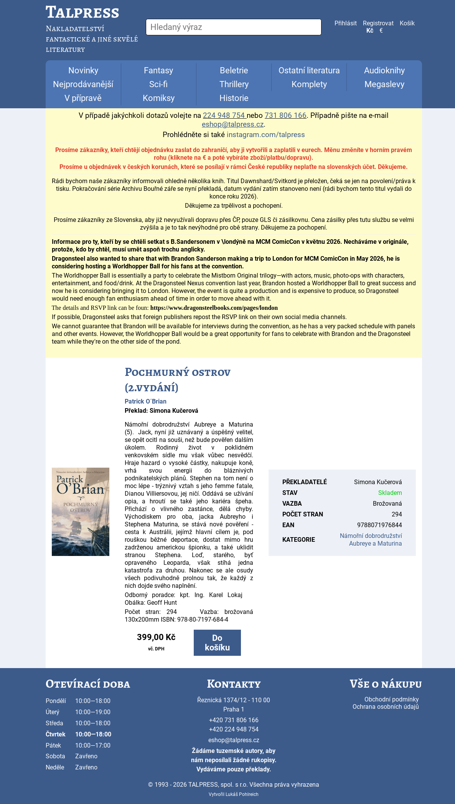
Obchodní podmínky (391, 699)
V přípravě (83, 98)
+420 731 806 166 (234, 720)
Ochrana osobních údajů (386, 706)
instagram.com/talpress (266, 135)
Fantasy (158, 70)
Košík (407, 23)
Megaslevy (384, 84)
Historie (234, 98)
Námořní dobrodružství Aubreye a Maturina (371, 539)
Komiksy (159, 98)
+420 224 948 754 (234, 729)
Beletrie (234, 70)
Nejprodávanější (83, 84)
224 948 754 (224, 115)
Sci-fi (158, 84)
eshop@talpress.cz (233, 740)
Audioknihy (384, 70)
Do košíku (217, 642)
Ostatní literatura (309, 70)
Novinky (83, 70)
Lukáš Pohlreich (242, 794)
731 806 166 (286, 115)
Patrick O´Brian (146, 401)
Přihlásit (346, 23)
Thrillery (234, 84)
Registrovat (378, 23)
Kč (369, 30)
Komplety (309, 84)
